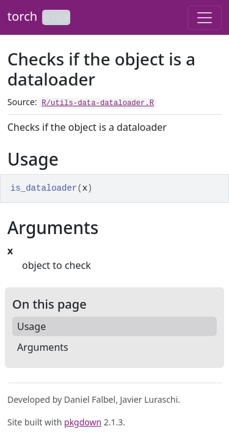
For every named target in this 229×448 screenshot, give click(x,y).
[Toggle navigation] (204, 18)
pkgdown (82, 422)
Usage (31, 326)
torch (22, 16)
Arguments (42, 347)
